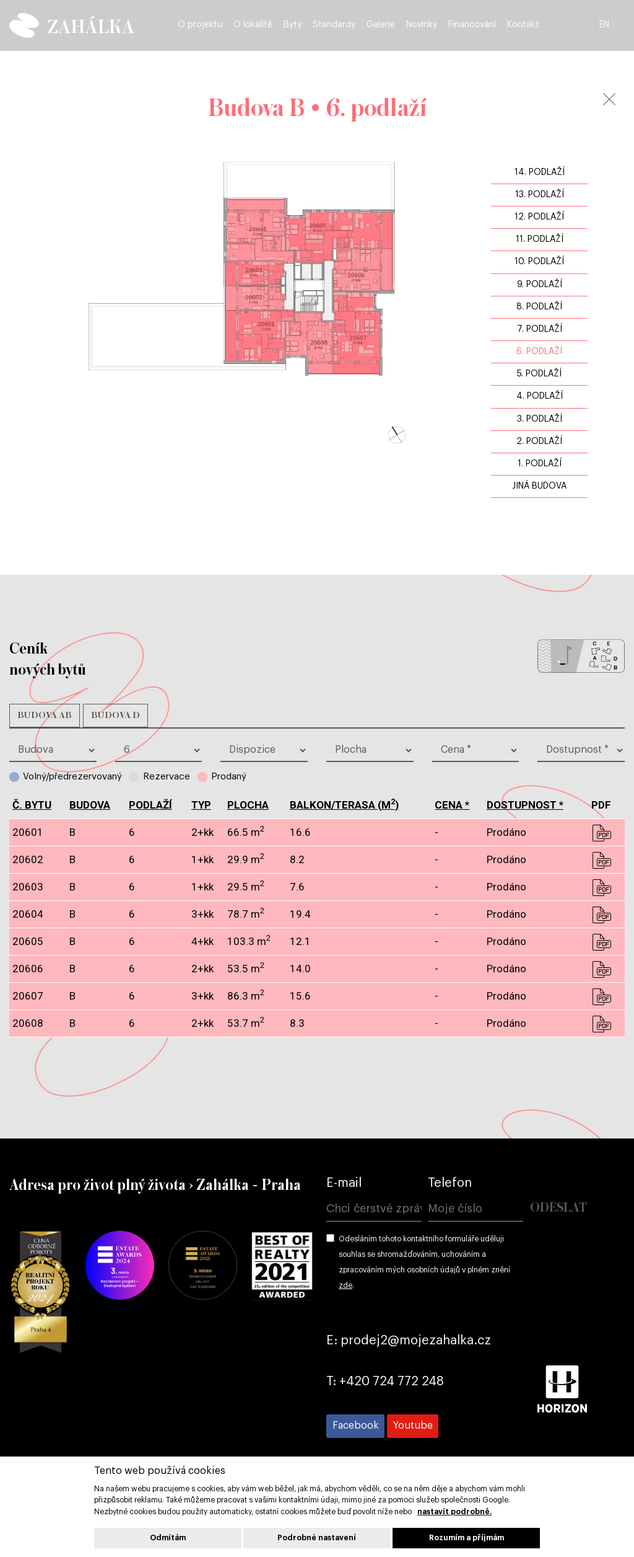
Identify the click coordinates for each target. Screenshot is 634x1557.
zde (345, 1285)
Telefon (450, 1183)
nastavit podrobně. (454, 1511)
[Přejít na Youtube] (412, 1426)
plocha (248, 805)
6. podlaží (539, 351)
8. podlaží (539, 307)
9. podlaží (539, 284)
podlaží (150, 805)
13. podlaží (539, 194)
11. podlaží (539, 239)
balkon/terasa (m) (344, 805)
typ (201, 805)
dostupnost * (525, 805)
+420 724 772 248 (391, 1381)
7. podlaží (539, 329)
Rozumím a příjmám (466, 1537)
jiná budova (539, 486)
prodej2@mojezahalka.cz (416, 1340)
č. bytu (31, 805)
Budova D (115, 716)
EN (618, 26)
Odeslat (558, 1208)
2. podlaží (539, 441)
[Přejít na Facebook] (355, 1426)
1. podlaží (540, 463)
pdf (601, 833)
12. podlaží (539, 217)
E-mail (344, 1183)
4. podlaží (539, 396)
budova (89, 805)
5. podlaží (539, 374)
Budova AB (44, 716)
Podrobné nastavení (316, 1537)
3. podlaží (539, 419)
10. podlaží (539, 261)
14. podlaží (540, 172)
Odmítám (168, 1537)
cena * (452, 805)
